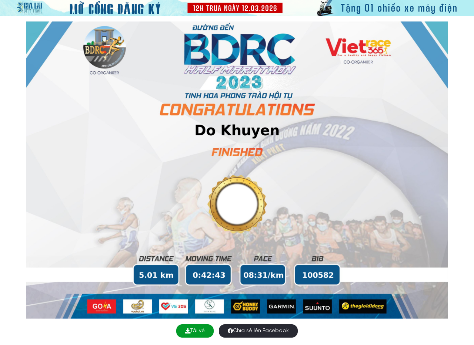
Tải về (195, 331)
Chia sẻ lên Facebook (258, 331)
